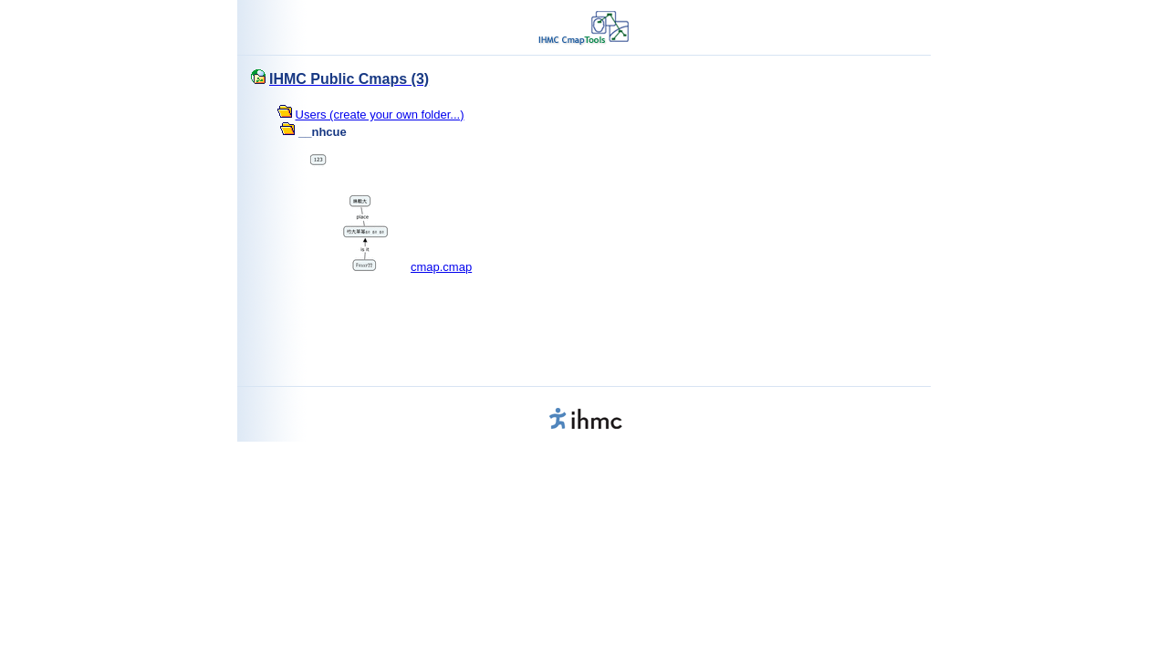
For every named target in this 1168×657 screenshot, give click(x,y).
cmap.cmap (441, 267)
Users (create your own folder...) (380, 114)
